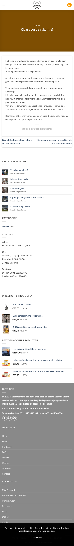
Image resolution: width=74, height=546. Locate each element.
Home (5, 436)
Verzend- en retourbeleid (14, 495)
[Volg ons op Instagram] (9, 418)
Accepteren (36, 537)
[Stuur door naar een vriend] (39, 129)
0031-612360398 (53, 413)
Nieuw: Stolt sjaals (19, 179)
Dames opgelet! (17, 188)
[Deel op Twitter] (34, 129)
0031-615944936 (28, 413)
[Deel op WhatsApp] (24, 129)
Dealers (5, 462)
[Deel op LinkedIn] (49, 129)
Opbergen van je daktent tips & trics (27, 197)
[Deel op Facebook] (29, 129)
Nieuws (37, 26)
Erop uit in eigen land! (20, 206)
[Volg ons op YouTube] (14, 418)
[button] (3, 4)
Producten (7, 446)
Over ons (6, 468)
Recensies (7, 506)
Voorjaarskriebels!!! (19, 170)
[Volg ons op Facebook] (4, 418)
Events (5, 441)
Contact (6, 473)
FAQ (4, 452)
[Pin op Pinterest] (44, 129)
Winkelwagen (8, 500)
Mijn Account (8, 490)
